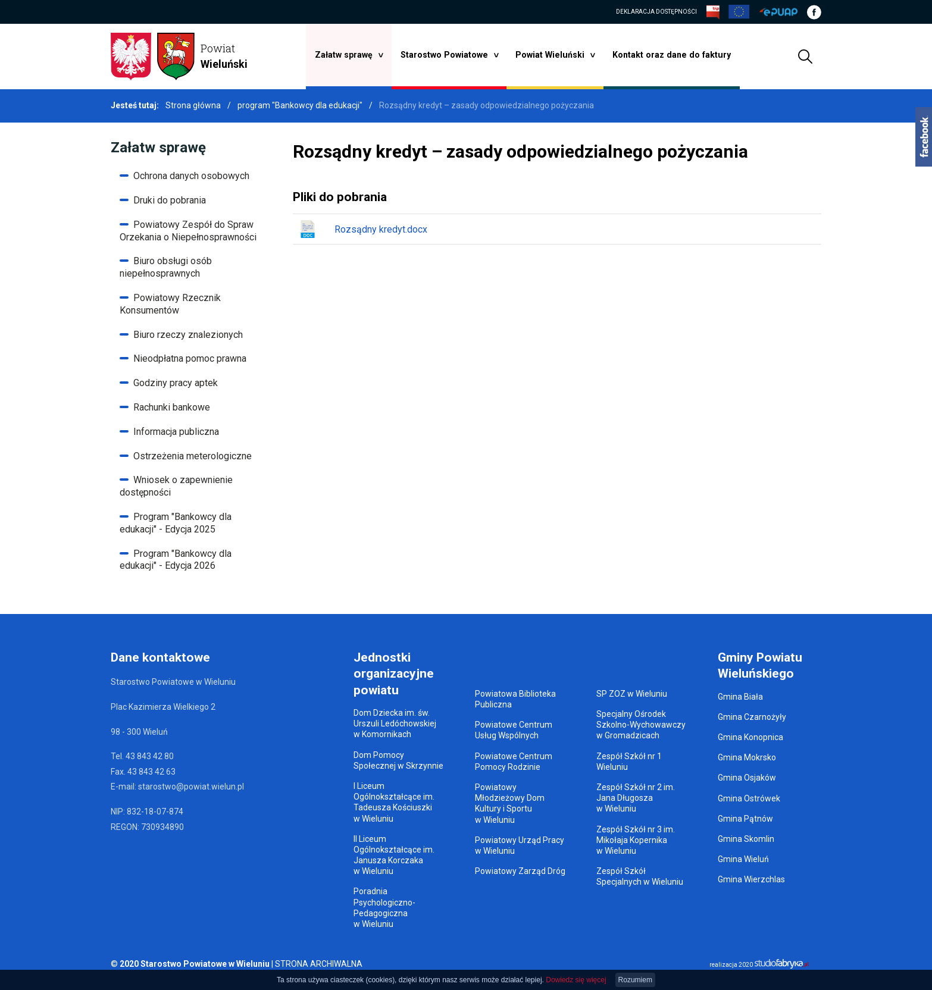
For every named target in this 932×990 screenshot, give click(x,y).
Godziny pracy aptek (175, 383)
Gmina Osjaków (747, 777)
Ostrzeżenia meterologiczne (192, 456)
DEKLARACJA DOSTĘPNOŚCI (656, 11)
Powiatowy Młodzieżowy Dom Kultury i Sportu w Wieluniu (510, 803)
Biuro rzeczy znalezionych (188, 334)
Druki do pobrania (169, 200)
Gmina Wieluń (743, 859)
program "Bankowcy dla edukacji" (300, 105)
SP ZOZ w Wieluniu (631, 693)
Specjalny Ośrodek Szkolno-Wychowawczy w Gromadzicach (641, 724)
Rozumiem (635, 980)
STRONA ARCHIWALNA (318, 964)
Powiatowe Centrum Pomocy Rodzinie (513, 761)
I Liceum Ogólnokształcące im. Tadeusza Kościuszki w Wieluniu (394, 802)
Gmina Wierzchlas (751, 879)
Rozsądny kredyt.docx (363, 229)
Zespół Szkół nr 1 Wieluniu (629, 761)
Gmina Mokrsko (747, 757)
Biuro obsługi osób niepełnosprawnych (166, 267)
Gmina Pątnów (745, 818)
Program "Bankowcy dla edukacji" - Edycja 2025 (176, 523)
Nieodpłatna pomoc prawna (189, 358)
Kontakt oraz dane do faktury (669, 54)
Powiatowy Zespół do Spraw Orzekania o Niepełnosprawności (188, 231)
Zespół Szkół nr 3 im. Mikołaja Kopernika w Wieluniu (635, 840)
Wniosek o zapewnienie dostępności (176, 486)
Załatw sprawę (347, 54)
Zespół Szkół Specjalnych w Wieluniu (639, 876)
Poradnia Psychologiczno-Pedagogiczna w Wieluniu (384, 907)
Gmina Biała (740, 696)
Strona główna (193, 105)
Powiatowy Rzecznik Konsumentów (170, 304)
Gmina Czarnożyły (752, 717)
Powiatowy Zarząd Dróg (520, 871)
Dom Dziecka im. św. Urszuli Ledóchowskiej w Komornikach (395, 723)
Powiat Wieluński (550, 54)
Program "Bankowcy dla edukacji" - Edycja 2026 (176, 560)
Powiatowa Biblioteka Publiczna (515, 699)
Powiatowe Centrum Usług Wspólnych (513, 730)
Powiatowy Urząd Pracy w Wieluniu (519, 845)
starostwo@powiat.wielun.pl (191, 786)
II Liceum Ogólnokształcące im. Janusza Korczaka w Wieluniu (394, 855)
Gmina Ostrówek (749, 798)
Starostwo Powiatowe (447, 54)
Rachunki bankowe (171, 407)
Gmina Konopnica (750, 737)
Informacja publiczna (176, 431)
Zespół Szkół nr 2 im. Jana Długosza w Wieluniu (635, 797)
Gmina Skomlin (746, 839)
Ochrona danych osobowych (191, 175)
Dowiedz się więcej (576, 980)
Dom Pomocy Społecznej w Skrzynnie (398, 760)
